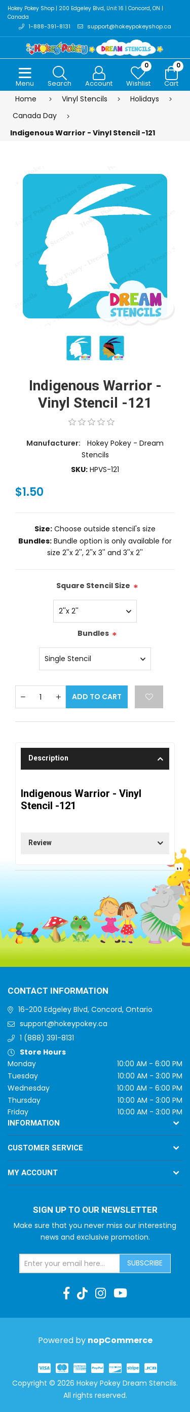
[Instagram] (100, 1293)
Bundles (93, 633)
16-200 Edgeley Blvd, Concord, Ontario (85, 1009)
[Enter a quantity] (40, 696)
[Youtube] (120, 1293)
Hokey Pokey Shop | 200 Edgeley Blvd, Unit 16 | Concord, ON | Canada (85, 13)
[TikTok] (82, 1293)
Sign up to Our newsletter (95, 1210)
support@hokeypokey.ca (63, 1024)
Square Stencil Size (93, 586)
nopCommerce (120, 1340)
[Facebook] (66, 1293)
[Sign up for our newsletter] (70, 1263)
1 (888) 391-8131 (47, 1038)
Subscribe (145, 1263)
